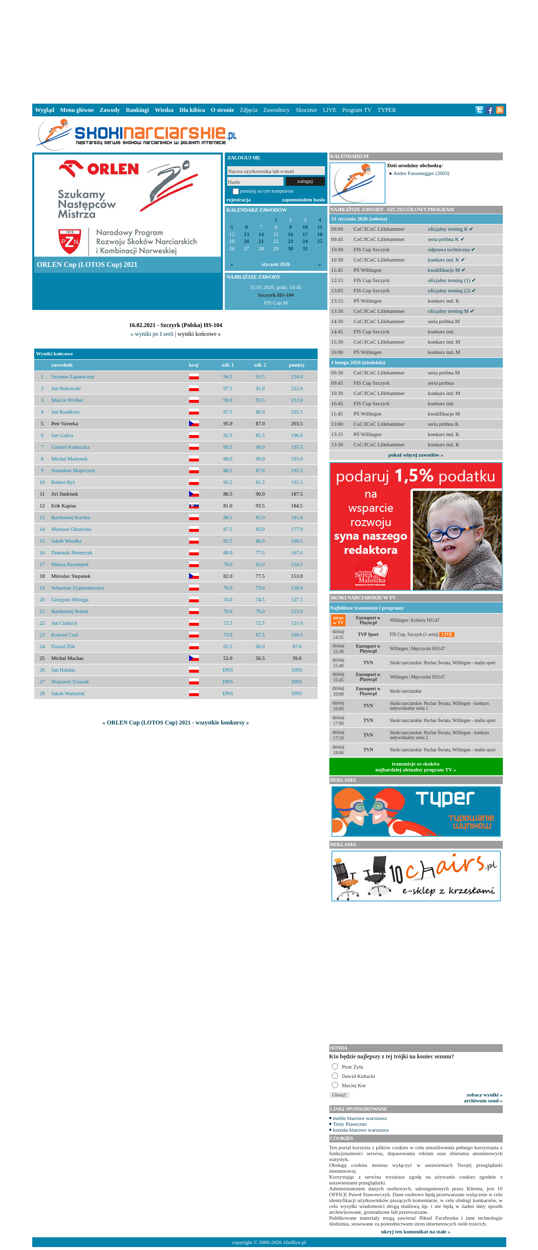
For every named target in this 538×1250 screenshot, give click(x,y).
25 (320, 241)
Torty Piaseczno (350, 1124)
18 (320, 234)
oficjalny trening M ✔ (451, 311)
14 (261, 234)
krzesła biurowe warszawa (361, 1130)
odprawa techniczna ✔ (452, 249)
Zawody (110, 110)
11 (319, 227)
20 (246, 241)
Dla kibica (192, 110)
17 (305, 234)
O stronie (222, 110)
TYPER (386, 110)
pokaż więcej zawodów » (415, 455)
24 (305, 241)
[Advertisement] (269, 51)
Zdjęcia (249, 110)
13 (246, 234)
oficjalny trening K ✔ (451, 229)
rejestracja (239, 199)
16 (290, 234)
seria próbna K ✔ (446, 239)
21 (261, 241)
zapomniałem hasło (303, 199)
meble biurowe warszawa (360, 1118)
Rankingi (137, 110)
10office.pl (294, 1242)
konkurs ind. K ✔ (446, 260)
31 (305, 248)
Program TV (356, 110)
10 (305, 227)
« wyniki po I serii (151, 333)
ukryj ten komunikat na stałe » (416, 1231)
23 (290, 241)
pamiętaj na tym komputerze (267, 191)
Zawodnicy (276, 110)
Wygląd (45, 110)
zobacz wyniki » (484, 1094)
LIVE (329, 110)
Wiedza (164, 110)
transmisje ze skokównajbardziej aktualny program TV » (415, 766)
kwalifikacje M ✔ (447, 270)
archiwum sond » (483, 1100)
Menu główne (77, 110)
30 (290, 248)
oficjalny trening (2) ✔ (452, 290)
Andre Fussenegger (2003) (421, 173)
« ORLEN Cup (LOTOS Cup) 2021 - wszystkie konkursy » (175, 722)
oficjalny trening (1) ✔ (452, 280)
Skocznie (306, 110)
